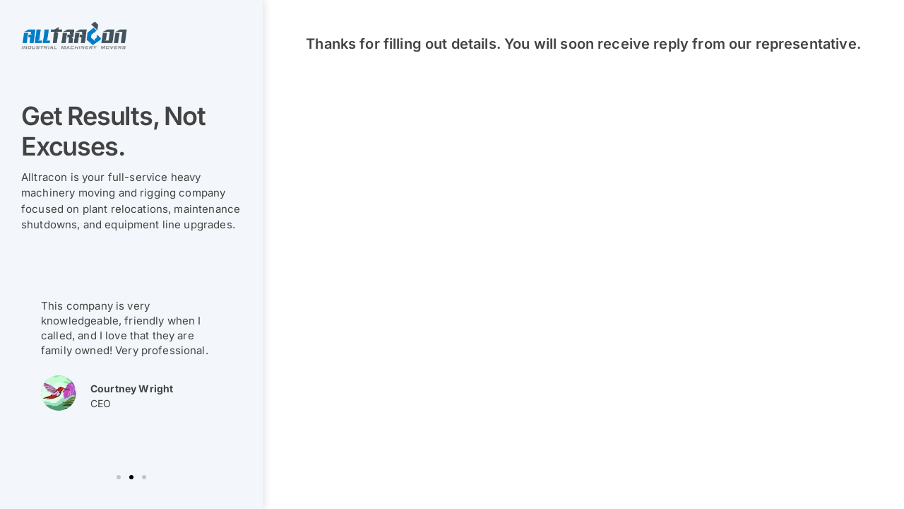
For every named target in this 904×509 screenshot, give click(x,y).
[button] (119, 477)
